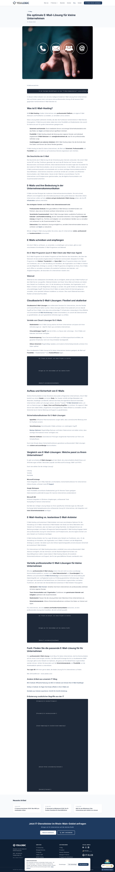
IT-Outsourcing (39, 847)
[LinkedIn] (88, 847)
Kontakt (80, 3)
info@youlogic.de (17, 855)
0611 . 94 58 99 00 (66, 832)
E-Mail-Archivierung (45, 312)
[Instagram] (86, 847)
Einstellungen (62, 864)
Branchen (62, 3)
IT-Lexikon (61, 850)
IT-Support (50, 484)
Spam (41, 131)
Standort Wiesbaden (64, 852)
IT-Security (38, 852)
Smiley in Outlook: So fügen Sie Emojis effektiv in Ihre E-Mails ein (48, 687)
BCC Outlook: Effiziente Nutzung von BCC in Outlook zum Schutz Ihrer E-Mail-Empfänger (55, 683)
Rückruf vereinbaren (48, 832)
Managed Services (40, 850)
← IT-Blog (29, 11)
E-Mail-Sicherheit (72, 403)
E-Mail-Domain (42, 587)
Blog (74, 3)
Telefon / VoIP (39, 854)
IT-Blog (61, 847)
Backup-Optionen (35, 430)
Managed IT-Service (64, 854)
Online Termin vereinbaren (93, 3)
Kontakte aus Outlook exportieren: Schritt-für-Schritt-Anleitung (47, 691)
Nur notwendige (72, 864)
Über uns (46, 3)
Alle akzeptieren (83, 864)
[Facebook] (83, 847)
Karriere (69, 3)
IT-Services (54, 3)
